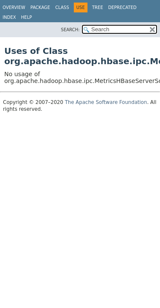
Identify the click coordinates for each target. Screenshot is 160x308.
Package (40, 7)
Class (62, 7)
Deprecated (122, 7)
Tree (97, 7)
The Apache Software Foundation (106, 102)
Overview (14, 7)
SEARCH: (70, 29)
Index (9, 17)
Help (26, 17)
